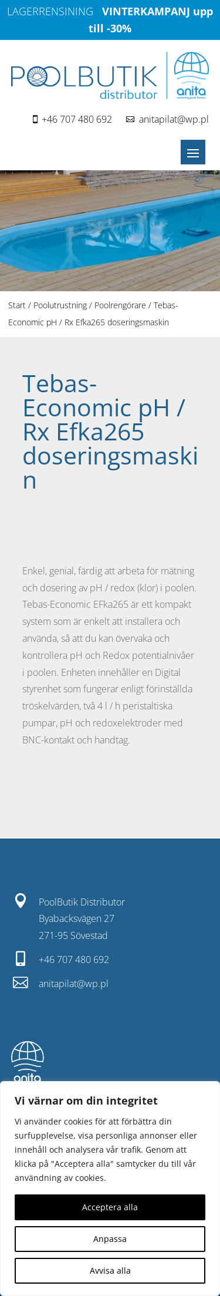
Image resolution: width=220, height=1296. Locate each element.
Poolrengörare (120, 305)
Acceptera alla (110, 1207)
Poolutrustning (60, 305)
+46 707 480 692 (77, 119)
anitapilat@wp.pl (174, 119)
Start (17, 305)
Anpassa (110, 1238)
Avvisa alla (110, 1270)
